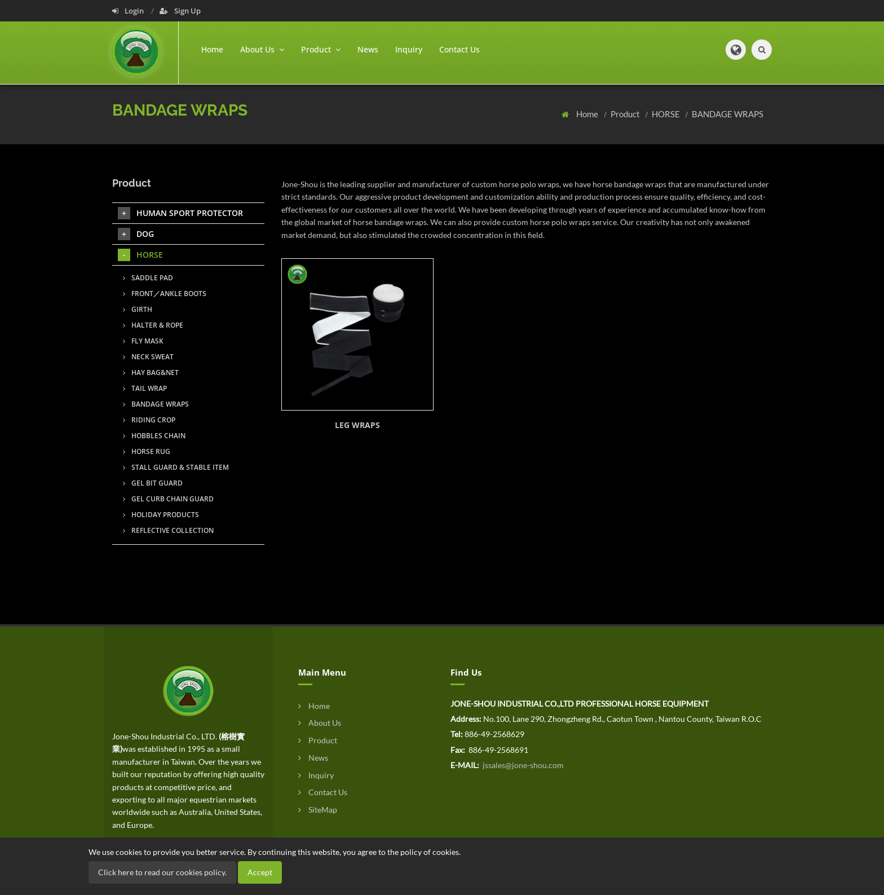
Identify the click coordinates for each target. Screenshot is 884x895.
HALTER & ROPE (153, 325)
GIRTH (137, 309)
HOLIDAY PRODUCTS (161, 514)
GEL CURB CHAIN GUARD (168, 499)
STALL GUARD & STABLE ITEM (176, 467)
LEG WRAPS (357, 425)
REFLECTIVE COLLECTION (168, 530)
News (367, 49)
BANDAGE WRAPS (727, 114)
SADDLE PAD (148, 278)
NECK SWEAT (148, 356)
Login (128, 11)
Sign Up (180, 11)
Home (212, 49)
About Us (319, 723)
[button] (736, 49)
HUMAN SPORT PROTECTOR (180, 213)
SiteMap (317, 809)
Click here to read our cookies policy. (162, 872)
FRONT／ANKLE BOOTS (164, 293)
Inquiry (408, 49)
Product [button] (321, 49)
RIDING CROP (149, 420)
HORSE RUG (146, 451)
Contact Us (459, 49)
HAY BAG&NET (151, 372)
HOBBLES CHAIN (154, 435)
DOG (136, 234)
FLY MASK (143, 341)
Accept (259, 872)
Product (626, 114)
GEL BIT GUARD (153, 483)
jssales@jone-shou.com (522, 765)
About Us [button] (262, 49)
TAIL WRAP (145, 388)
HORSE (667, 114)
